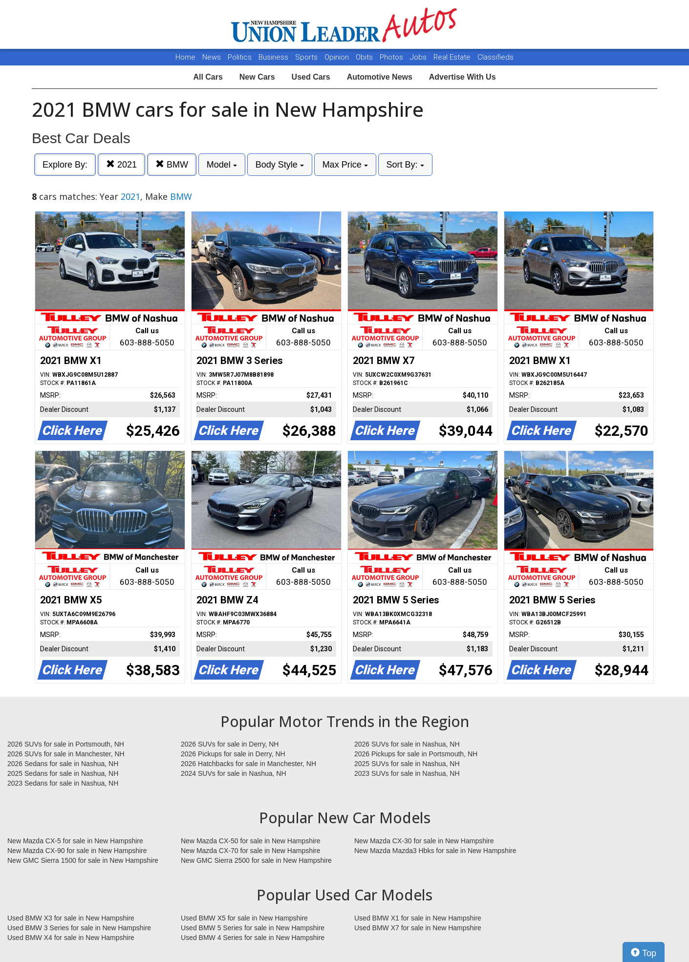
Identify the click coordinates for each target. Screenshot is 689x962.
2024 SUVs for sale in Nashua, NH (233, 773)
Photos (392, 57)
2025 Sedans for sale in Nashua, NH (62, 773)
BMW (171, 164)
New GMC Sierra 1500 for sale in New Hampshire (82, 860)
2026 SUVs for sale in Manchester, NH (66, 754)
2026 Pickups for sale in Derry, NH (233, 754)
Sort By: (405, 165)
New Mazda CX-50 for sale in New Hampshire (251, 841)
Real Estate (453, 57)
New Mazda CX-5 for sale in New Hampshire (75, 841)
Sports (307, 57)
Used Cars (311, 77)
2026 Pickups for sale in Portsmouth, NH (415, 754)
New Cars (257, 77)
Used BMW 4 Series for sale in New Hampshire (252, 937)
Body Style (280, 165)
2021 (121, 164)
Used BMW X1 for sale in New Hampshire (417, 918)
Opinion (337, 57)
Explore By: (65, 165)
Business (274, 57)
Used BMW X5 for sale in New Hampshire (244, 918)
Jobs (419, 57)
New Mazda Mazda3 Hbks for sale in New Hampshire (435, 851)
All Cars (207, 77)
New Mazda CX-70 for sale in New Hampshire (251, 851)
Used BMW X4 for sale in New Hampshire (70, 937)
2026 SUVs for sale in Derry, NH (230, 744)
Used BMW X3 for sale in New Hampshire (70, 918)
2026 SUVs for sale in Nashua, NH (407, 744)
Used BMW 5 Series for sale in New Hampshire (252, 928)
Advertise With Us (462, 77)
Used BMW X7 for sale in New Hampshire (417, 928)
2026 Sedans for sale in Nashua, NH (62, 764)
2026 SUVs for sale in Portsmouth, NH (65, 744)
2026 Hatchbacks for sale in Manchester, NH (248, 764)
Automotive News (379, 77)
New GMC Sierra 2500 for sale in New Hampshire (256, 860)
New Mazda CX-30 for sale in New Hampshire (424, 841)
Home (185, 57)
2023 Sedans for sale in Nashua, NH (62, 783)
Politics (240, 57)
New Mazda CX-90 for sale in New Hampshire (77, 851)
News (211, 57)
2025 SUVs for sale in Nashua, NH (407, 764)
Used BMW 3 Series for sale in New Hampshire (79, 928)
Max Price (345, 165)
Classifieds (495, 57)
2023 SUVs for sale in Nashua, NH (407, 773)
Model (222, 165)
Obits (365, 57)
